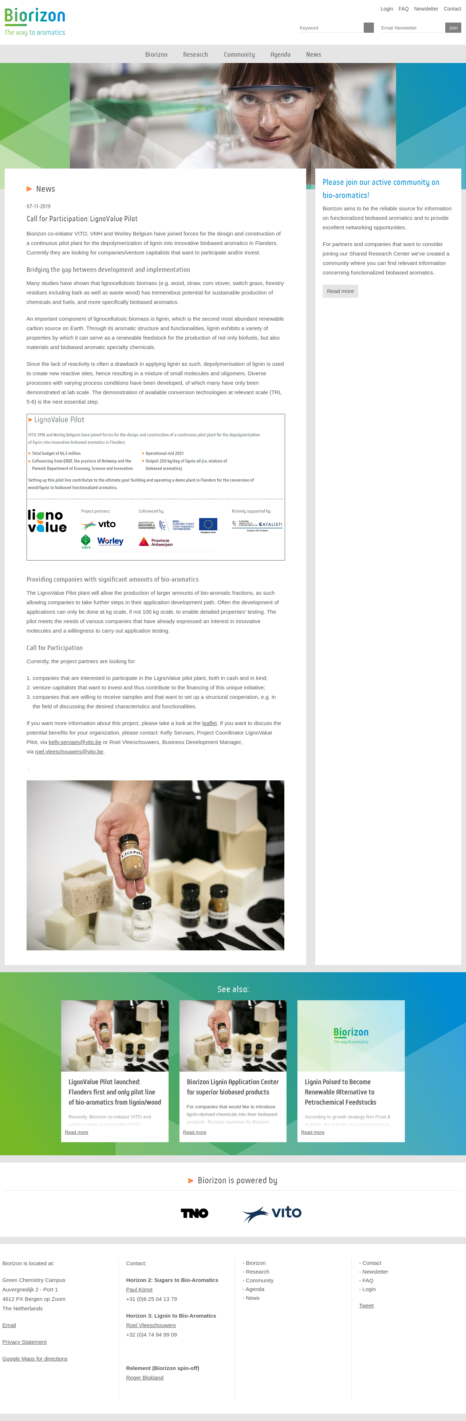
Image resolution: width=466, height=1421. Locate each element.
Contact (452, 9)
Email (9, 1325)
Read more (340, 291)
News (253, 1298)
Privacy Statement (24, 1342)
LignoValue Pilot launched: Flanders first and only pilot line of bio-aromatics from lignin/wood (114, 1092)
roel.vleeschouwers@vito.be (69, 751)
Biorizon (35, 22)
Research (257, 1271)
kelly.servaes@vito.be (75, 742)
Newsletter (426, 9)
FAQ (404, 9)
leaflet (209, 723)
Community (260, 1280)
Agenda (255, 1289)
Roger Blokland (144, 1377)
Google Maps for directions (34, 1358)
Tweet (366, 1305)
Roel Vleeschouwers (151, 1325)
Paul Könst (139, 1289)
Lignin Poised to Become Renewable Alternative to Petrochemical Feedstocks (340, 1092)
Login (387, 9)
